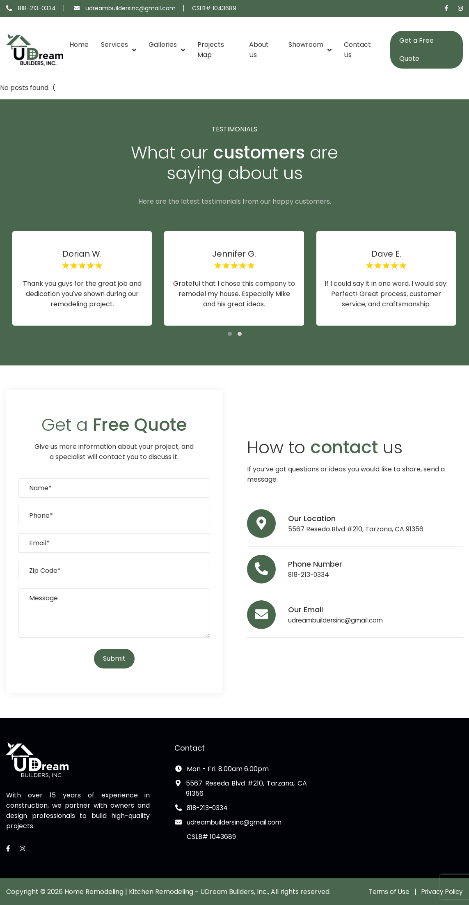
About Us (259, 50)
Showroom (305, 44)
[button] (230, 334)
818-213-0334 (37, 8)
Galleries (163, 44)
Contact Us (357, 50)
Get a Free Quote (416, 49)
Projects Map (210, 50)
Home (79, 44)
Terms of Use (385, 891)
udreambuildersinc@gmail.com (130, 8)
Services (114, 44)
